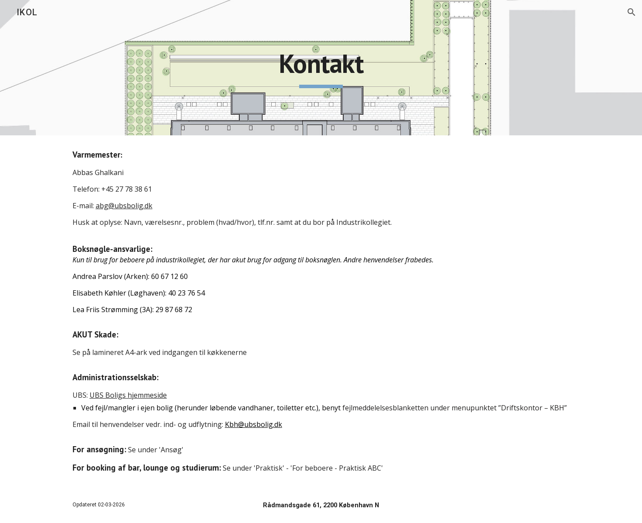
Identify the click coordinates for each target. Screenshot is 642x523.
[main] (321, 68)
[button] (631, 12)
